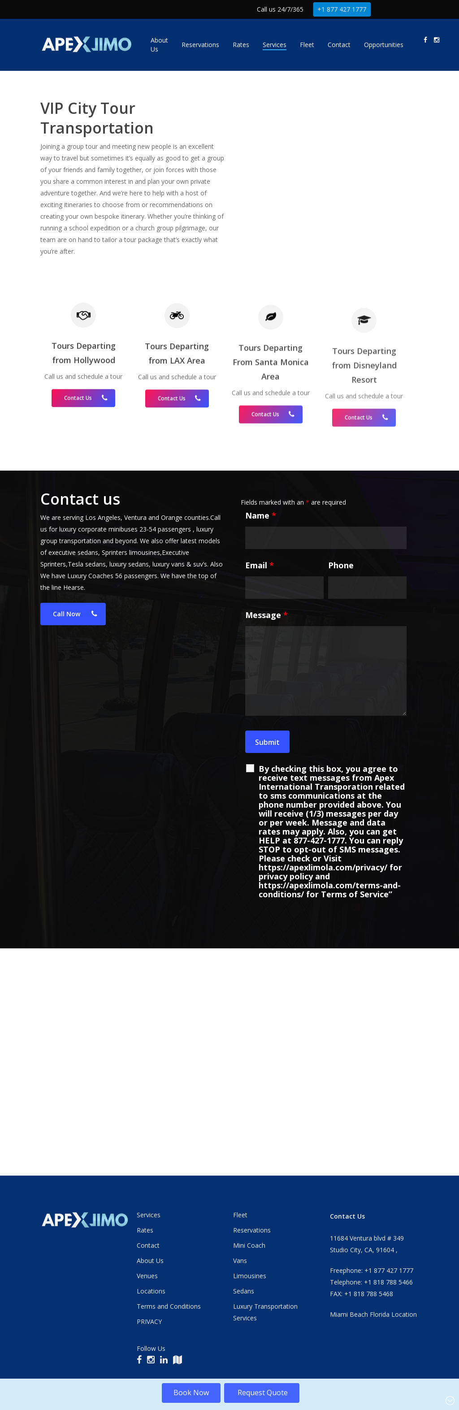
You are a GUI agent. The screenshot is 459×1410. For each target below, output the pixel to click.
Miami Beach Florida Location (373, 1314)
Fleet (240, 1215)
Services (148, 1215)
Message (266, 823)
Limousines (249, 1276)
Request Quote (262, 1392)
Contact (148, 1245)
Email (259, 773)
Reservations (252, 1230)
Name (260, 723)
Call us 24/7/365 (280, 9)
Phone (341, 773)
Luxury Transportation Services (265, 1312)
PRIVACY (149, 1321)
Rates (145, 1230)
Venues (147, 1276)
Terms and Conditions (169, 1306)
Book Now (191, 1392)
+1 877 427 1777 (341, 9)
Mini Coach (249, 1245)
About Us (150, 1260)
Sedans (243, 1291)
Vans (240, 1260)
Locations (151, 1291)
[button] (73, 822)
